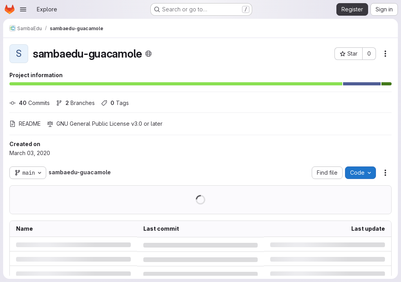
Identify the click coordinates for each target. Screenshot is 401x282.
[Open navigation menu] (23, 9)
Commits (29, 102)
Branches (75, 102)
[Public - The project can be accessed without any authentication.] (148, 54)
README (25, 123)
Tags (115, 102)
